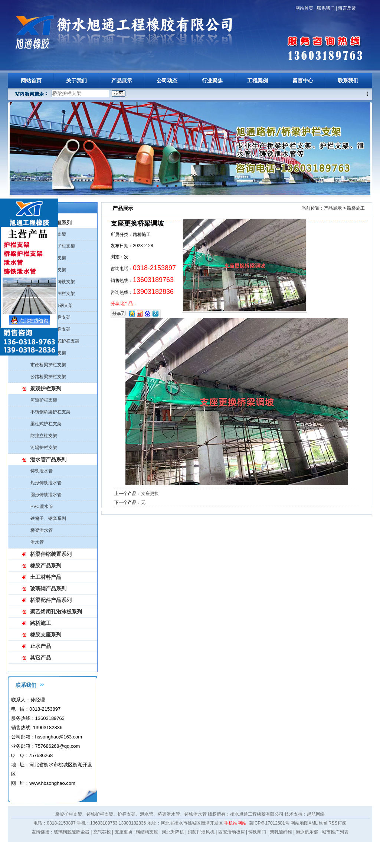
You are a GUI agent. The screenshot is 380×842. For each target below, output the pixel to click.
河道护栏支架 (43, 400)
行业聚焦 (212, 80)
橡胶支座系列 (45, 635)
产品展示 (121, 80)
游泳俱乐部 (307, 832)
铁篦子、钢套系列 (48, 518)
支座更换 (150, 493)
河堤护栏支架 (43, 447)
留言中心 (302, 80)
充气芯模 (102, 832)
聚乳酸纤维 (281, 832)
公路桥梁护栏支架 (48, 376)
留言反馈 (347, 8)
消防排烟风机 (201, 832)
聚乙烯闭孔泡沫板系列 (56, 612)
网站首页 (304, 8)
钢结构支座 (147, 832)
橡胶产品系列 (45, 566)
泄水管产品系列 (48, 459)
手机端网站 (235, 823)
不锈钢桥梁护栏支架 (50, 412)
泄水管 (37, 542)
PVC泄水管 (41, 506)
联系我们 (326, 8)
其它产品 (40, 658)
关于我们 (76, 80)
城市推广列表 (335, 832)
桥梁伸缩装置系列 (51, 554)
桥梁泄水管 (41, 530)
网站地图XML (304, 823)
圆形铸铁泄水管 (46, 494)
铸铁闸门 (257, 832)
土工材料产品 (45, 577)
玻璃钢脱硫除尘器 (71, 832)
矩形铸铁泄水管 (46, 482)
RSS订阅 (337, 823)
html (323, 823)
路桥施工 (40, 623)
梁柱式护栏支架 (46, 423)
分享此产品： (124, 303)
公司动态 (167, 80)
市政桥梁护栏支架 (48, 364)
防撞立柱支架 (43, 435)
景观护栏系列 (45, 388)
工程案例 (257, 80)
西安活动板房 (231, 832)
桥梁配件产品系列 (51, 600)
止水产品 (40, 646)
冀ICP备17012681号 (269, 823)
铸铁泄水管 (41, 471)
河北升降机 (173, 832)
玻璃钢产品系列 (48, 589)
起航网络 (316, 814)
